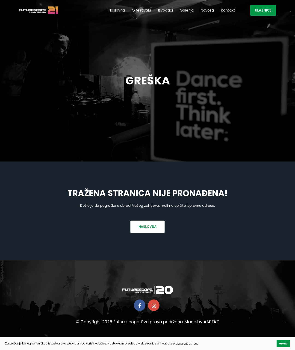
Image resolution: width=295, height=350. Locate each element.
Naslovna (116, 10)
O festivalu (141, 10)
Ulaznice (263, 10)
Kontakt (228, 10)
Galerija (187, 10)
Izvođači (165, 10)
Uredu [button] (283, 343)
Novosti (207, 10)
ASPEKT (211, 322)
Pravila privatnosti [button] (185, 344)
